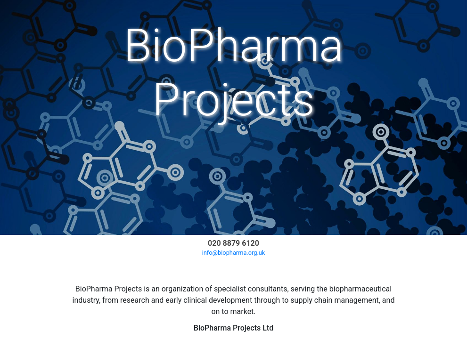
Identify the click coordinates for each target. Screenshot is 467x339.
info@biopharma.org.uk (233, 252)
